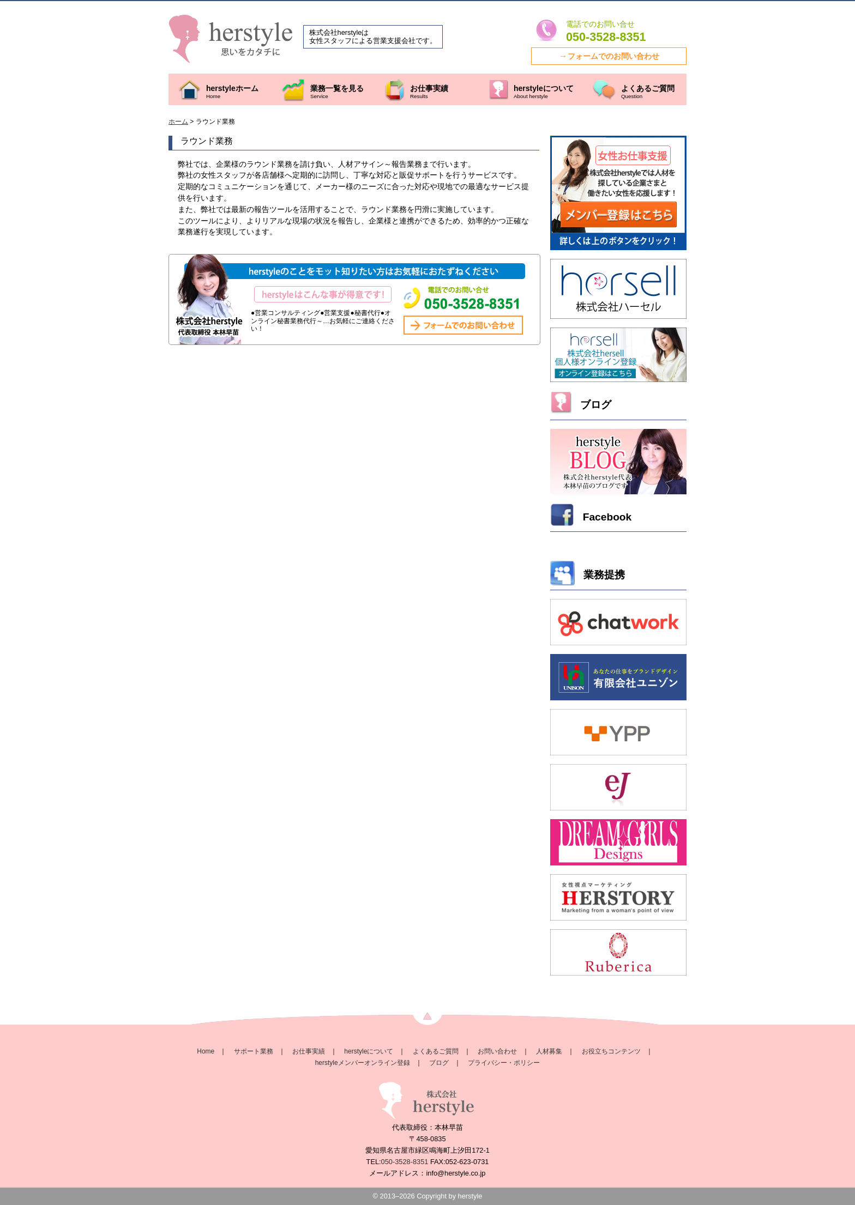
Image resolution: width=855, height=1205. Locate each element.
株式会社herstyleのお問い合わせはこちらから (470, 299)
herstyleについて (368, 1051)
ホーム (178, 121)
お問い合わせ (497, 1051)
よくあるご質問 (436, 1051)
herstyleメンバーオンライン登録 (362, 1063)
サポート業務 (253, 1051)
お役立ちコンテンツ (611, 1051)
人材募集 (549, 1051)
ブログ (439, 1063)
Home (205, 1051)
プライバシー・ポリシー (504, 1063)
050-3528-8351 (606, 37)
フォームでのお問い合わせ (613, 56)
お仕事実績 (308, 1051)
